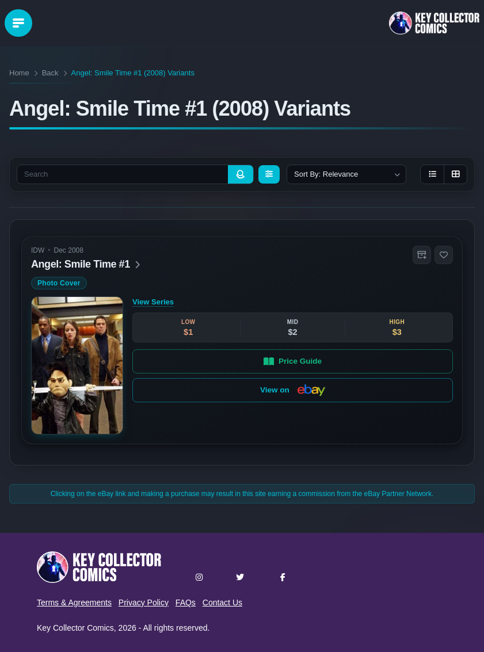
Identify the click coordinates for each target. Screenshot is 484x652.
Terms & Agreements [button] (74, 602)
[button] (422, 255)
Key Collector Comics (75, 627)
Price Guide (293, 360)
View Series (153, 302)
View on (292, 390)
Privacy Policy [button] (144, 602)
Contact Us (222, 602)
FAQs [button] (186, 602)
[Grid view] (455, 174)
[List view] (432, 174)
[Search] (240, 174)
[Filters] (269, 174)
